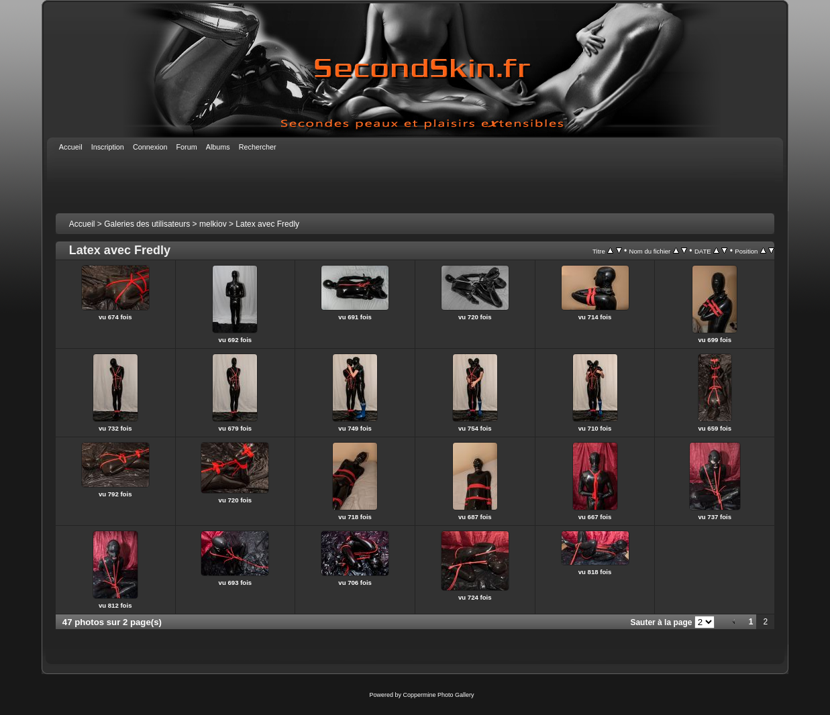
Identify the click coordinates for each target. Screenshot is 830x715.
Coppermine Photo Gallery (438, 695)
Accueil (82, 224)
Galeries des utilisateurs (147, 224)
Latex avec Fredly (267, 224)
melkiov (213, 224)
